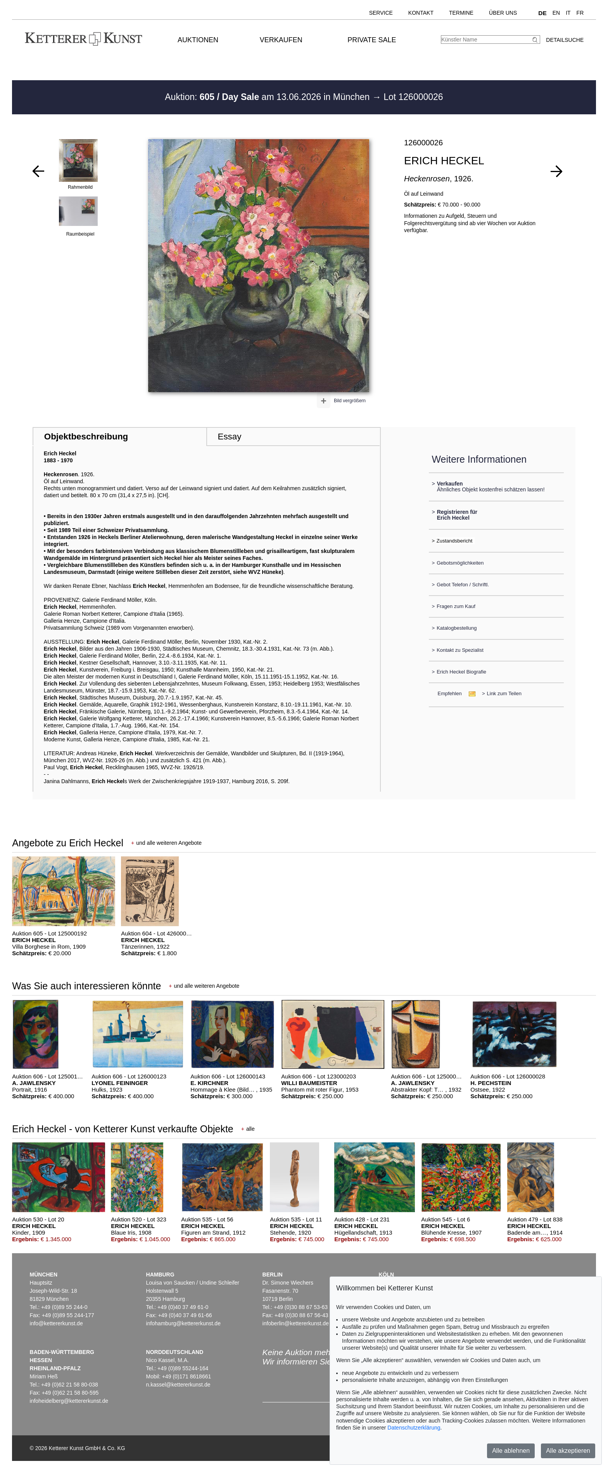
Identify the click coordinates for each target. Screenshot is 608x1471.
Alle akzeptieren (568, 1450)
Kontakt (421, 13)
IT (568, 13)
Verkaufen (281, 40)
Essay (229, 436)
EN (556, 13)
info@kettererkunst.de (56, 1323)
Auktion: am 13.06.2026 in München (268, 97)
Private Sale (371, 40)
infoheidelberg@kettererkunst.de (69, 1401)
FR (580, 13)
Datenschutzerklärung (413, 1427)
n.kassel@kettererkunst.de (178, 1384)
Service (381, 13)
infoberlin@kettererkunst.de (296, 1323)
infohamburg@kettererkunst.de (183, 1323)
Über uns (503, 13)
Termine (461, 13)
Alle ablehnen (511, 1450)
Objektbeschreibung (86, 436)
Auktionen (198, 40)
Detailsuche (565, 40)
